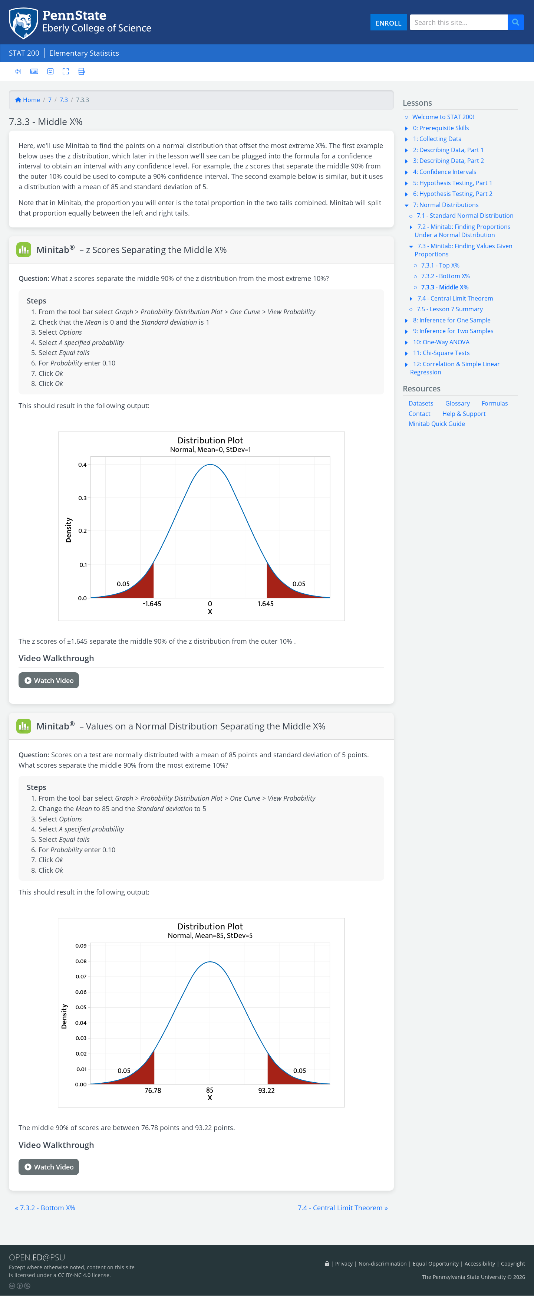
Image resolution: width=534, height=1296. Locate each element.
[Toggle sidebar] (20, 71)
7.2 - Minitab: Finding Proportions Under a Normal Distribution (463, 231)
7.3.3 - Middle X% (445, 287)
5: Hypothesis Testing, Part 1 (452, 183)
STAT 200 (24, 53)
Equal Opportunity (436, 1263)
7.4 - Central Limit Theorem (455, 298)
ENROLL (389, 22)
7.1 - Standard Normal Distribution (465, 215)
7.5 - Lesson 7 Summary (450, 309)
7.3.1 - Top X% (440, 265)
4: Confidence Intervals (445, 172)
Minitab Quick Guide (437, 424)
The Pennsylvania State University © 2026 (473, 1277)
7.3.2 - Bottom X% (445, 276)
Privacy (344, 1263)
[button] (45, 1208)
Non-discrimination (383, 1263)
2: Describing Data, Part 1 (448, 150)
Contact (420, 414)
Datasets (421, 403)
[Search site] (459, 22)
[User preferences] (50, 71)
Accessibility (480, 1263)
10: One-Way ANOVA (441, 342)
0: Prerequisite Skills (441, 128)
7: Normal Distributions (446, 205)
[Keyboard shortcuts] (34, 71)
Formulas (495, 403)
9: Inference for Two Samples (453, 331)
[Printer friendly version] (80, 71)
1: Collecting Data (437, 139)
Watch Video (49, 680)
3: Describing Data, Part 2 (448, 161)
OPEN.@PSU (38, 1257)
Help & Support (464, 414)
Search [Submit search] (518, 22)
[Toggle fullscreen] (66, 71)
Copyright (513, 1263)
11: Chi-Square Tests (441, 353)
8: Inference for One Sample (452, 320)
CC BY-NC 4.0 (74, 1275)
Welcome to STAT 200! (443, 117)
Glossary (457, 403)
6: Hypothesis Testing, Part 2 (452, 194)
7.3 (64, 100)
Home (27, 100)
